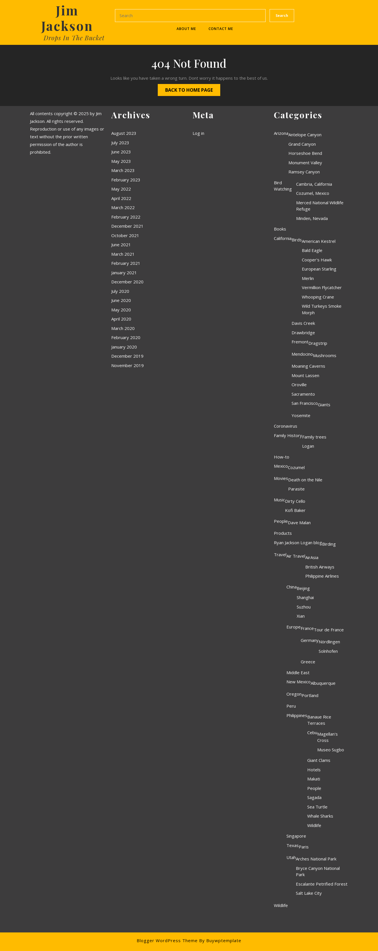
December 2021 (127, 226)
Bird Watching (283, 186)
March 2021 (123, 254)
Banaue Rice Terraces (319, 720)
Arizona (281, 133)
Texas (292, 845)
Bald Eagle (312, 250)
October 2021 (125, 235)
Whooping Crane (318, 297)
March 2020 (123, 328)
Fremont (300, 342)
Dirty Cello (295, 501)
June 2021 (121, 244)
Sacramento (303, 394)
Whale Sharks (320, 816)
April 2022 (121, 198)
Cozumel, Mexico (312, 193)
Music (279, 499)
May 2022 (121, 189)
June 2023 (121, 152)
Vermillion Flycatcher (322, 287)
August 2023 (123, 133)
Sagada (314, 797)
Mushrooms (324, 355)
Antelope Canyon (305, 134)
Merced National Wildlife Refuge (319, 206)
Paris (304, 847)
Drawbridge (303, 332)
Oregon (294, 694)
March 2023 (123, 170)
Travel (280, 554)
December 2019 (127, 356)
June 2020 (121, 300)
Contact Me (221, 28)
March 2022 (123, 207)
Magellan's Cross (327, 737)
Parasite (296, 489)
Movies (281, 478)
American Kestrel (318, 241)
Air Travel (295, 556)
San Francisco (305, 403)
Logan (308, 446)
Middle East (298, 672)
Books (280, 229)
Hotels (314, 769)
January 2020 (124, 347)
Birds (297, 240)
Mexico (281, 466)
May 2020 (121, 310)
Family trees (314, 437)
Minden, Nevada (312, 218)
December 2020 (127, 282)
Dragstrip (317, 343)
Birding (329, 544)
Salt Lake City (309, 893)
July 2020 (120, 291)
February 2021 (125, 263)
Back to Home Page (185, 88)
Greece (308, 661)
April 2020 (121, 319)
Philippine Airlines (322, 576)
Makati (313, 779)
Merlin (308, 278)
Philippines (296, 715)
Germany (310, 640)
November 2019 (127, 365)
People (281, 521)
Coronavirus (285, 426)
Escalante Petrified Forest (321, 884)
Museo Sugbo (330, 749)
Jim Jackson (67, 17)
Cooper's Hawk (317, 260)
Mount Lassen (305, 375)
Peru (291, 706)
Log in (198, 133)
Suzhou (304, 607)
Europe (293, 627)
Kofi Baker (295, 510)
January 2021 (124, 272)
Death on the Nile (305, 479)
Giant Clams (318, 760)
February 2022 (125, 217)
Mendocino (302, 354)
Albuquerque (323, 683)
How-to (281, 457)
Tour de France (329, 629)
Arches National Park (316, 859)
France (307, 628)
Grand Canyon (302, 144)
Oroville (299, 384)
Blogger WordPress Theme (167, 940)
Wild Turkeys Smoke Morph (321, 309)
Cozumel (296, 467)
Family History (288, 435)
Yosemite (301, 415)
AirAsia (311, 557)
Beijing (303, 588)
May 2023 (121, 161)
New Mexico (298, 681)
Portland (310, 695)
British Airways (319, 567)
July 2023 (120, 142)
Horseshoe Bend (305, 153)
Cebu (312, 732)
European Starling (319, 269)
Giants (324, 404)
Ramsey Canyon (304, 172)
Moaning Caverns (308, 366)
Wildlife (314, 825)
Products (283, 533)
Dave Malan (299, 522)
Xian (301, 616)
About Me (186, 28)
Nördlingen (329, 641)
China (291, 587)
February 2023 (125, 180)
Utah (291, 857)
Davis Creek (303, 323)
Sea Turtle (317, 807)
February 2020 (125, 337)
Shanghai (305, 597)
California (283, 238)
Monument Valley (305, 162)
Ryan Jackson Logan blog (298, 542)
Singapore (296, 836)
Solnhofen (328, 651)
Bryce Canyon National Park (318, 871)
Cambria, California (314, 184)
